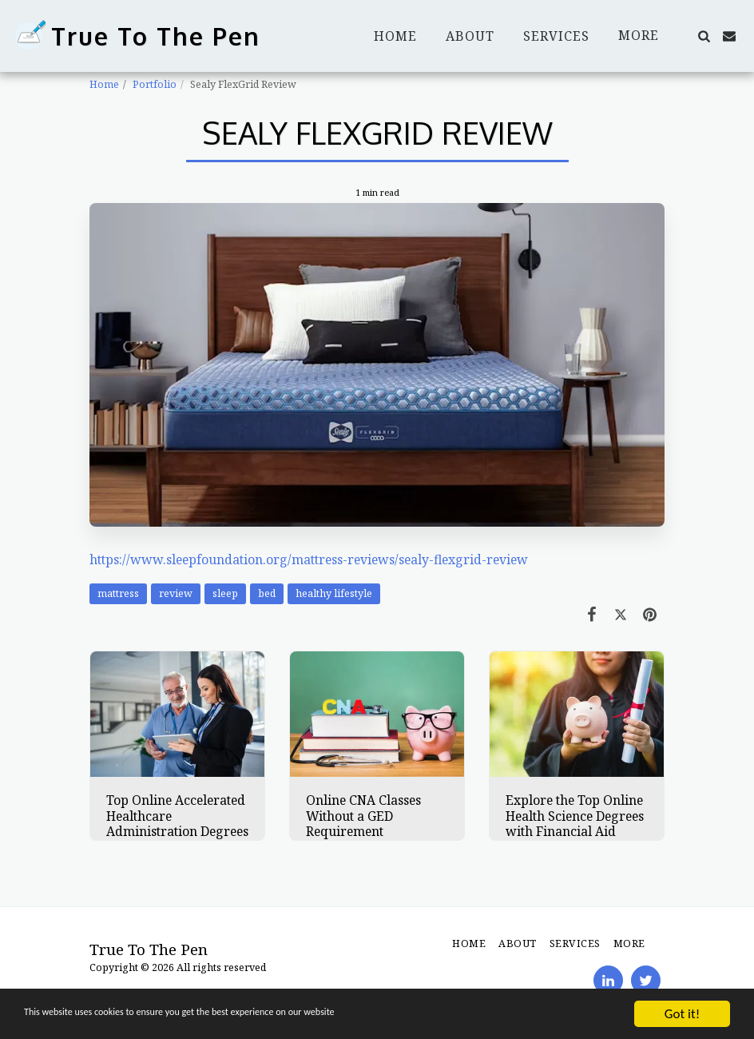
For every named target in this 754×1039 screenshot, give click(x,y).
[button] (704, 36)
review (175, 593)
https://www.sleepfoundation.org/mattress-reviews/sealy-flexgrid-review (308, 559)
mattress (118, 593)
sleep (225, 593)
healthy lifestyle (334, 593)
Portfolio (155, 84)
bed (267, 593)
